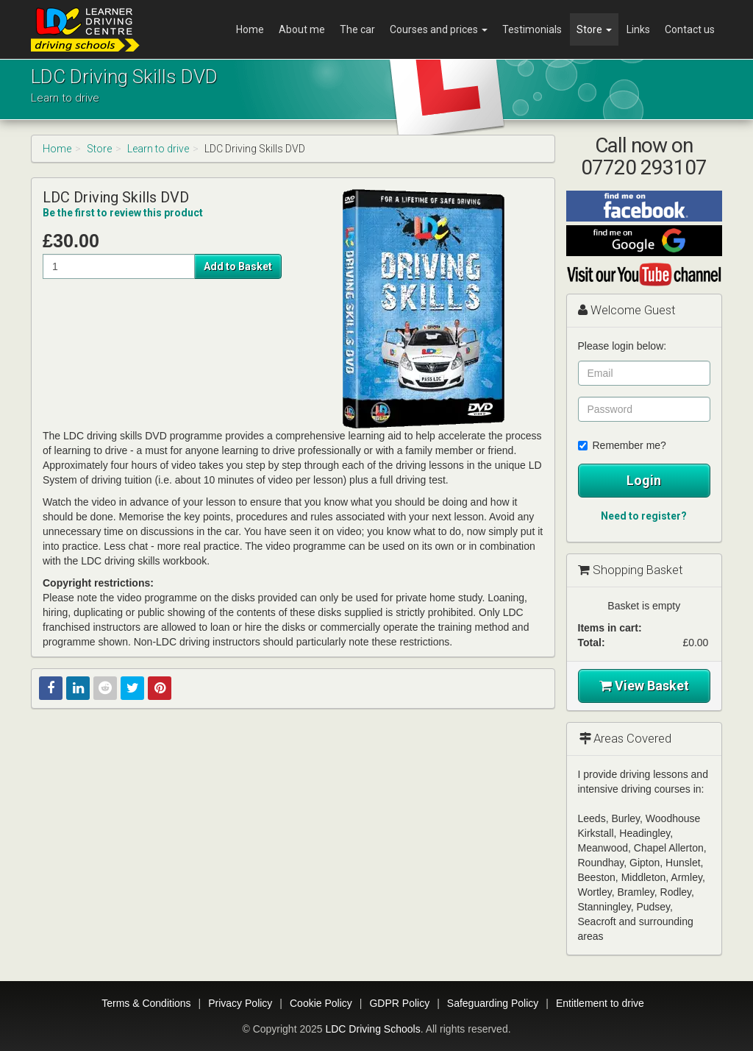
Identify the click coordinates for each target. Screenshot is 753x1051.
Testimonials (532, 29)
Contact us (690, 29)
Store (594, 29)
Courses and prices (439, 29)
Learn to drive (158, 149)
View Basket (644, 685)
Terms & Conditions (145, 1003)
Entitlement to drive (600, 1003)
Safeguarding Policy (493, 1003)
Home (250, 29)
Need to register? (644, 516)
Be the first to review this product (123, 213)
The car (357, 29)
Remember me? (622, 445)
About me (302, 29)
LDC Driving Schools (372, 1029)
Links (638, 29)
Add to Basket (238, 266)
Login (644, 480)
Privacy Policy (240, 1003)
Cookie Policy (321, 1003)
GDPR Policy (399, 1003)
